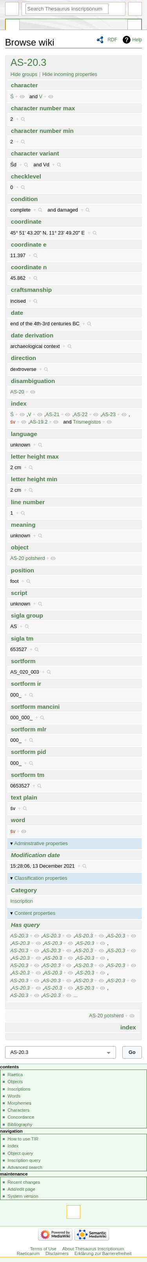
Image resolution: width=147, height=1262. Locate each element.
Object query (20, 1153)
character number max (43, 108)
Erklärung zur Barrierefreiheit (103, 1253)
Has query (25, 924)
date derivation (32, 335)
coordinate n (29, 267)
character (24, 85)
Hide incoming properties (69, 74)
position (22, 570)
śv (12, 422)
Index (12, 1146)
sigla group (27, 615)
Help (137, 39)
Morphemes (19, 1103)
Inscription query (23, 1160)
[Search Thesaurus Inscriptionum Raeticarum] (67, 9)
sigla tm (22, 638)
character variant (35, 153)
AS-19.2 (38, 422)
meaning (23, 524)
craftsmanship (31, 289)
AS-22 (80, 414)
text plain (24, 797)
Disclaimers (57, 1253)
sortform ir (26, 683)
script (19, 593)
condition (24, 199)
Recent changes (23, 1182)
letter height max (35, 456)
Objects (15, 1081)
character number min (42, 130)
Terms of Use (43, 1248)
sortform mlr (29, 729)
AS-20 (17, 392)
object (20, 547)
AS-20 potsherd (27, 558)
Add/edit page (21, 1189)
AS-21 (52, 414)
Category (24, 890)
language (24, 434)
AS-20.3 (29, 62)
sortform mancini (35, 706)
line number (28, 502)
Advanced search (24, 1167)
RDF (112, 39)
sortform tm (28, 774)
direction (23, 358)
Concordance (20, 1117)
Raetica (15, 1074)
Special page (12, 25)
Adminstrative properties (41, 843)
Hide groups (24, 74)
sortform (23, 661)
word (18, 820)
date (17, 312)
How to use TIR (22, 1139)
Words (13, 1096)
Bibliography (19, 1124)
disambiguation (33, 381)
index (19, 403)
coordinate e (29, 244)
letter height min (34, 479)
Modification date (35, 855)
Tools (134, 25)
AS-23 (109, 414)
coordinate (26, 221)
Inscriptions (18, 1089)
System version (22, 1196)
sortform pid (28, 751)
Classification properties (41, 878)
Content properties (35, 913)
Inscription (21, 901)
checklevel (26, 176)
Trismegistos (87, 422)
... (75, 995)
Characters (18, 1110)
